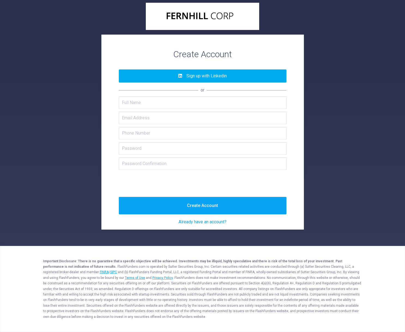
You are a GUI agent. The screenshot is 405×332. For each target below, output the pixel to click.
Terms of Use (135, 278)
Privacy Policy (162, 278)
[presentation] (202, 183)
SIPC (113, 272)
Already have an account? (202, 221)
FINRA (104, 272)
